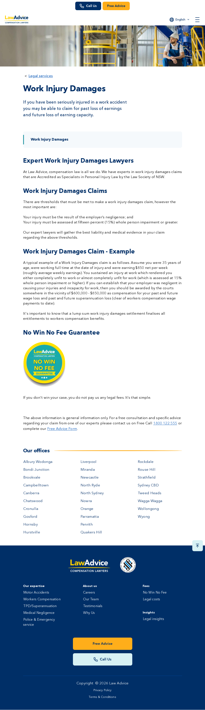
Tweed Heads (150, 493)
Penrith (87, 524)
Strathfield (147, 477)
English (180, 19)
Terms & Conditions (102, 697)
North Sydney (92, 493)
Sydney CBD (148, 485)
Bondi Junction (36, 470)
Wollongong (148, 509)
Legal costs (151, 599)
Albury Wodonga (38, 462)
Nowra (86, 501)
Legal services (41, 75)
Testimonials (93, 606)
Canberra (31, 493)
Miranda (88, 470)
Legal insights (153, 619)
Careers (89, 592)
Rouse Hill (146, 470)
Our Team (91, 599)
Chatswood (33, 501)
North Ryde (90, 485)
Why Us (89, 613)
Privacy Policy (102, 690)
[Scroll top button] (197, 545)
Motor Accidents (36, 592)
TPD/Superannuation (40, 606)
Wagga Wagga (150, 501)
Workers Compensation (42, 599)
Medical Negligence (39, 613)
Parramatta (90, 517)
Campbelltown (36, 485)
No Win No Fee (155, 592)
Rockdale (146, 462)
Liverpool (89, 462)
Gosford (30, 517)
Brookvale (31, 477)
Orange (87, 509)
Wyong (144, 517)
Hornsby (30, 524)
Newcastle (90, 477)
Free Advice (116, 6)
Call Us (91, 6)
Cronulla (30, 509)
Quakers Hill (91, 532)
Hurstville (31, 532)
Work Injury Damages (49, 139)
